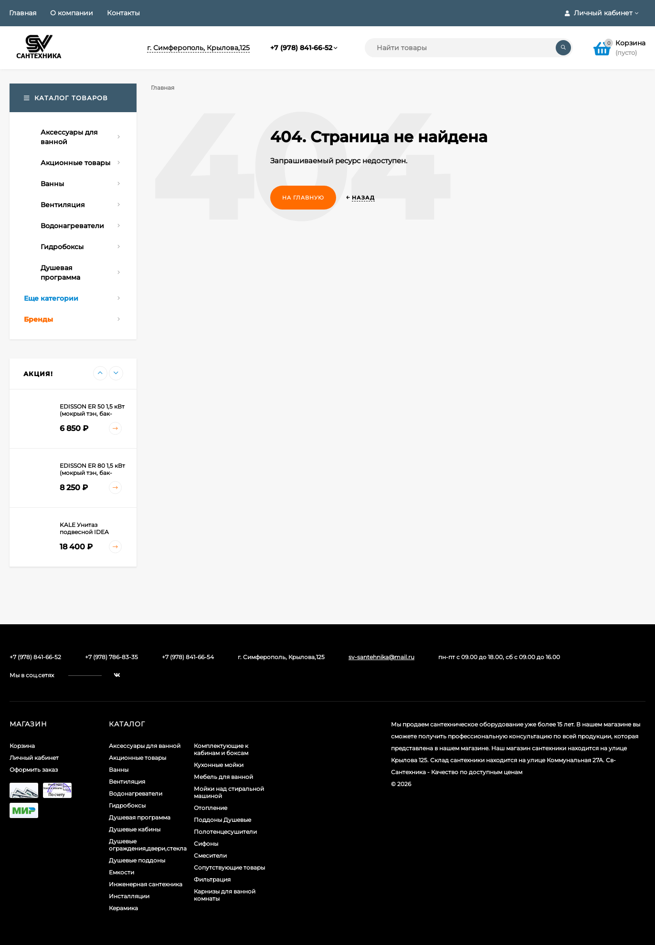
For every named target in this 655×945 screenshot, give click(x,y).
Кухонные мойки (218, 764)
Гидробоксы (127, 805)
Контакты (123, 13)
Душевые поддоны (137, 860)
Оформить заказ (34, 769)
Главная (22, 13)
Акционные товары (137, 757)
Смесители (210, 855)
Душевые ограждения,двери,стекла (148, 845)
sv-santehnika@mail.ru (381, 657)
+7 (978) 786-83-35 (111, 657)
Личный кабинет (34, 757)
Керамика (123, 908)
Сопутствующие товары (229, 867)
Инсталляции (129, 896)
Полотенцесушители (225, 831)
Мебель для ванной (223, 776)
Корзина (22, 745)
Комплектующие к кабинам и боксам (221, 749)
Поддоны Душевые (222, 819)
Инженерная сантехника (145, 884)
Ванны (118, 769)
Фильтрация (212, 879)
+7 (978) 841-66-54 (188, 657)
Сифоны (206, 843)
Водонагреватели (135, 793)
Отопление (210, 807)
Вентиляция (127, 781)
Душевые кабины (134, 829)
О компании (71, 13)
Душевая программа (139, 817)
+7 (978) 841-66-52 (301, 47)
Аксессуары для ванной (144, 745)
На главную (303, 197)
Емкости (121, 872)
